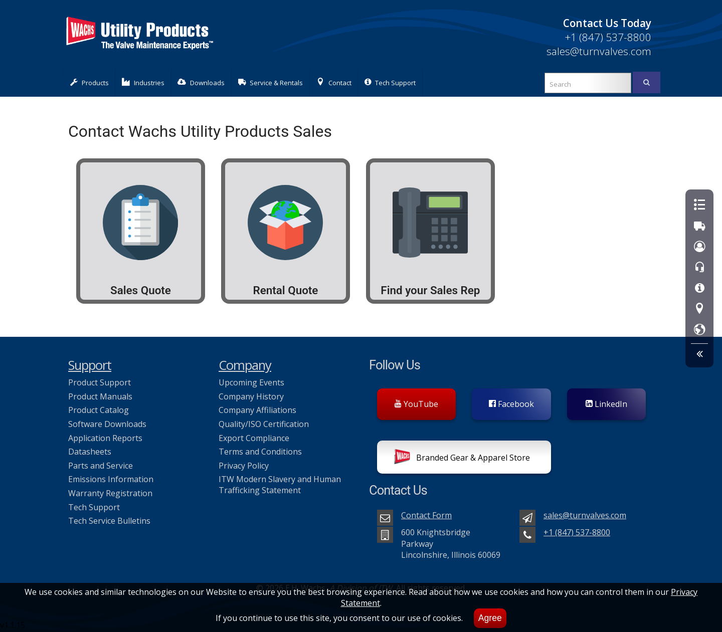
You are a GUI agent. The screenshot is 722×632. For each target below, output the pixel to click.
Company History (251, 396)
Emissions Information (110, 479)
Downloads (201, 82)
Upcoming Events (251, 382)
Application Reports (105, 438)
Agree (490, 618)
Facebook (511, 403)
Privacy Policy (244, 465)
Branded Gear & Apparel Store (462, 458)
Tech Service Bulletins (109, 520)
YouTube (416, 403)
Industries (143, 82)
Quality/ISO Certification (264, 424)
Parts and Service (100, 465)
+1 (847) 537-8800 (608, 37)
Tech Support (390, 82)
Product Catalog (98, 409)
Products (89, 82)
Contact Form (426, 515)
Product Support (99, 382)
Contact (333, 82)
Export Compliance (254, 438)
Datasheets (89, 451)
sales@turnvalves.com (599, 51)
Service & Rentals (270, 82)
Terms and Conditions (260, 451)
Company (245, 365)
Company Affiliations (257, 409)
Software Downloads (107, 424)
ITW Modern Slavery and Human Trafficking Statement (280, 485)
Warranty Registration (110, 493)
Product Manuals (100, 396)
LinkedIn (606, 403)
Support (89, 365)
